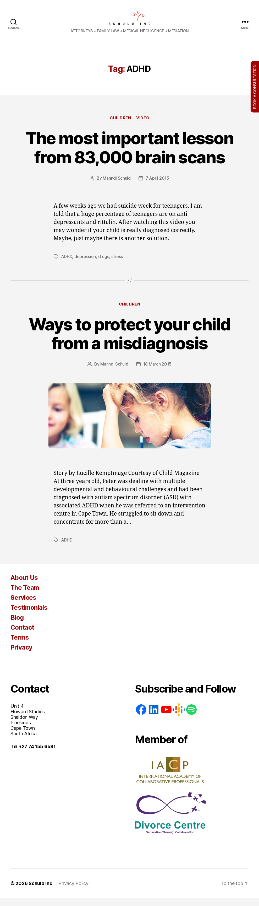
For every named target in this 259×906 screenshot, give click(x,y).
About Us (24, 585)
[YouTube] (166, 717)
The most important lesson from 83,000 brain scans (130, 155)
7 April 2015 (157, 186)
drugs (103, 264)
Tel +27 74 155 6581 (33, 754)
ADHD (66, 264)
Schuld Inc (40, 891)
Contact (22, 635)
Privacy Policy (73, 891)
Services (23, 605)
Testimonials (28, 615)
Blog (17, 625)
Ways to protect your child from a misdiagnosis (129, 341)
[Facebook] (141, 717)
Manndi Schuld (117, 186)
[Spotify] (191, 717)
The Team (24, 595)
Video (142, 126)
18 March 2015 (157, 371)
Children (120, 126)
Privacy (21, 655)
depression (85, 264)
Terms (19, 645)
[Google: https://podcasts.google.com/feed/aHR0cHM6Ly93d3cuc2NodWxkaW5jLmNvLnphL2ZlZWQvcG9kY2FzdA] (179, 717)
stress (117, 264)
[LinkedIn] (153, 717)
